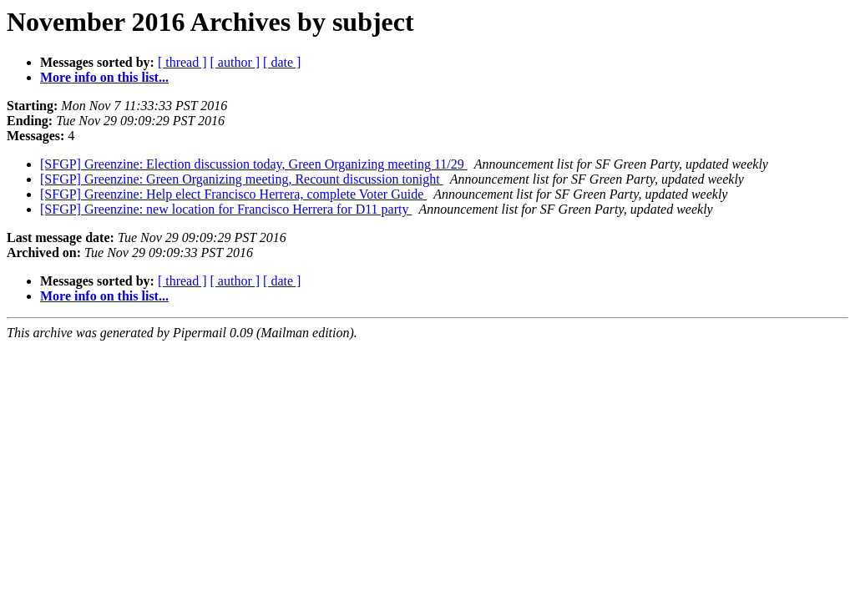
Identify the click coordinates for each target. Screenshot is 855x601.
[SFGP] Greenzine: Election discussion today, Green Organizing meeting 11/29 (254, 164)
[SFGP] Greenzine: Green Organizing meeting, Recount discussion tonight (241, 179)
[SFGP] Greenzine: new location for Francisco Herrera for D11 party (226, 209)
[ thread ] (182, 62)
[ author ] (235, 62)
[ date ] (282, 62)
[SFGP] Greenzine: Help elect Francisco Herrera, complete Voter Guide (233, 194)
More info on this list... (104, 77)
